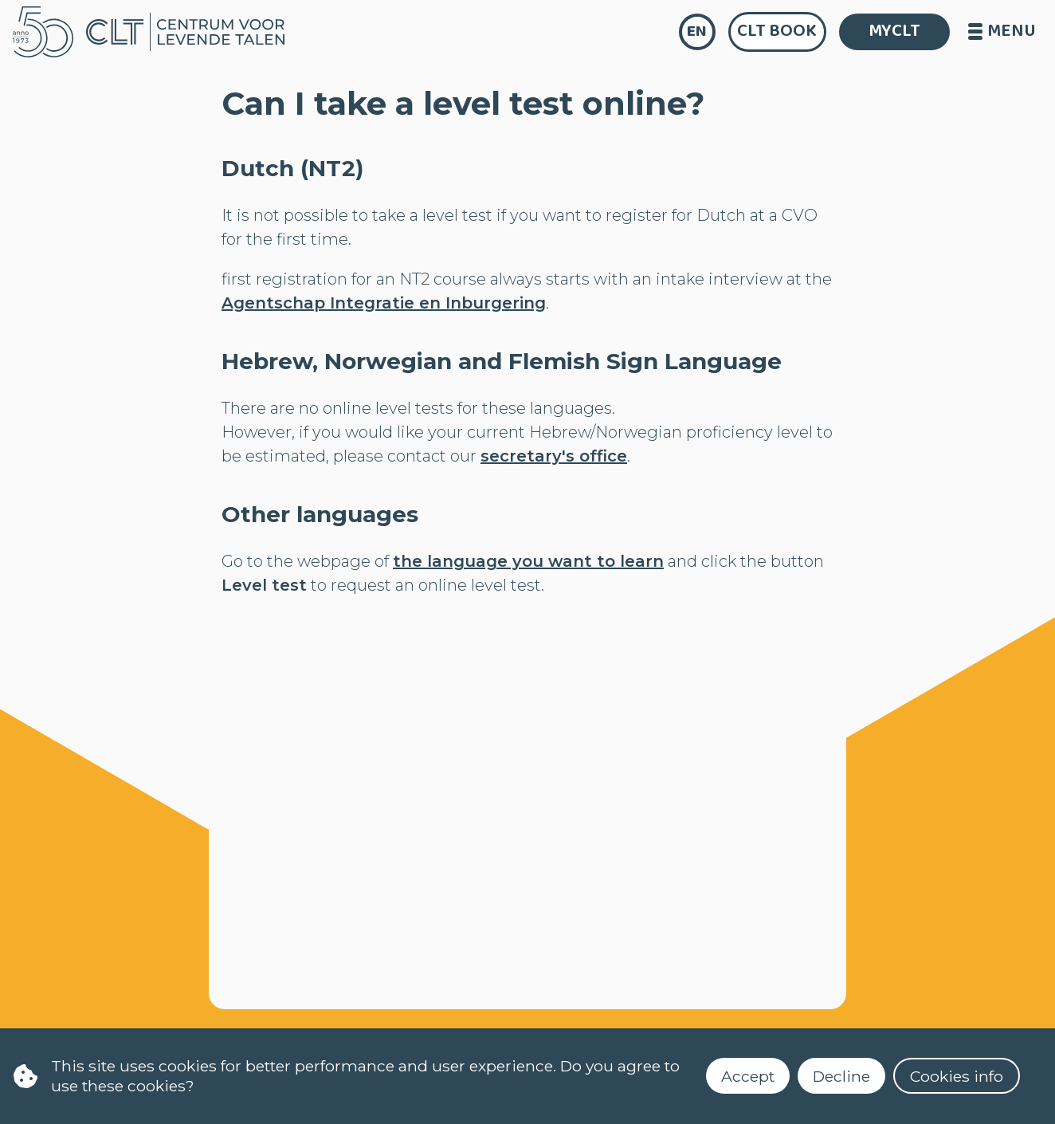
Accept (748, 1076)
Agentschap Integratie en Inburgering (384, 302)
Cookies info (956, 1076)
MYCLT (894, 31)
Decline (841, 1076)
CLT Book (777, 31)
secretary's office (553, 456)
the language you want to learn (528, 561)
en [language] (697, 31)
